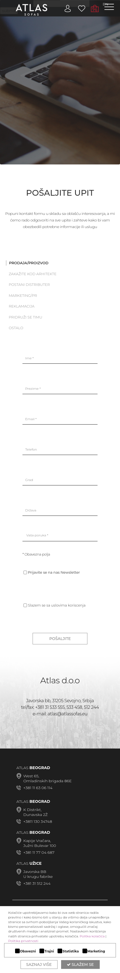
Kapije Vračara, (37, 840)
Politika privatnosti (23, 941)
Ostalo (16, 328)
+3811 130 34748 (37, 821)
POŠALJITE (60, 638)
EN (105, 4)
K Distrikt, (32, 809)
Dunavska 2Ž (35, 814)
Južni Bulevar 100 (39, 845)
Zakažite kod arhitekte (32, 274)
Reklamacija (22, 306)
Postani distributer (29, 284)
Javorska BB (34, 871)
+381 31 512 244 (36, 883)
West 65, (31, 775)
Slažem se (80, 964)
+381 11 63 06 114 (37, 787)
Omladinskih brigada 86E (47, 780)
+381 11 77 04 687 (39, 852)
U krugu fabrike (38, 876)
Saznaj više (39, 964)
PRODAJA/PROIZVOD (28, 263)
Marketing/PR (23, 295)
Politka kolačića (92, 936)
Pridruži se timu (25, 317)
